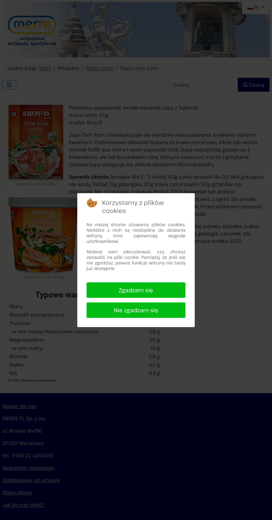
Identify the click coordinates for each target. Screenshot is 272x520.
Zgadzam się (136, 290)
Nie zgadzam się (136, 310)
